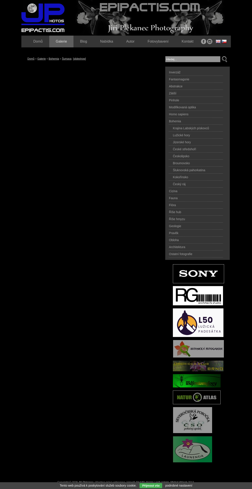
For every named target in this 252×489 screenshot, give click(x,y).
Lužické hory (181, 135)
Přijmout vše (151, 485)
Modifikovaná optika (182, 107)
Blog (83, 41)
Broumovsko (181, 163)
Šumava (67, 58)
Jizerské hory (182, 142)
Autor (130, 41)
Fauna (173, 198)
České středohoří (184, 149)
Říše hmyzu (177, 219)
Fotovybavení (158, 41)
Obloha (174, 240)
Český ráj (179, 184)
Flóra (172, 205)
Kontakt (187, 41)
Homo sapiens (179, 114)
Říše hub (175, 212)
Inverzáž (174, 72)
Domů (30, 58)
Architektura (177, 247)
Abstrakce (175, 86)
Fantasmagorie (179, 79)
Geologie (175, 226)
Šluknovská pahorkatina (189, 170)
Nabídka (106, 41)
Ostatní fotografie (180, 254)
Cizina (173, 191)
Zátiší (172, 93)
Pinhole (174, 100)
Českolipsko (181, 156)
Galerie (41, 58)
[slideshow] (79, 58)
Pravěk (174, 233)
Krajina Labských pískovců (191, 128)
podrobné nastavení (178, 485)
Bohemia (54, 58)
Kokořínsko (180, 177)
